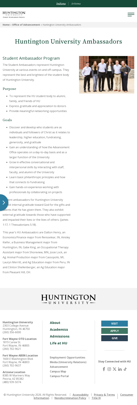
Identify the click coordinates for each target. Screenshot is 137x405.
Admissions (59, 336)
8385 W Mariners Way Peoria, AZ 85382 (16, 377)
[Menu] (131, 14)
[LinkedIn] (120, 369)
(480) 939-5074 (12, 382)
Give (115, 338)
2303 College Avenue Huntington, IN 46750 (16, 327)
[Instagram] (109, 369)
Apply (114, 331)
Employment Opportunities (67, 357)
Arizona (76, 3)
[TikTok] (125, 369)
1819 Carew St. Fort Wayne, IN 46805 (16, 343)
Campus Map (58, 371)
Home (6, 24)
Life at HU (58, 343)
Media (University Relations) (68, 362)
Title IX (96, 398)
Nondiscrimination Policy (70, 398)
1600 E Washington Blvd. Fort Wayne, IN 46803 (18, 360)
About (55, 322)
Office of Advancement (26, 24)
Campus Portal (59, 376)
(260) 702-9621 (12, 349)
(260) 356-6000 (12, 332)
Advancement (59, 367)
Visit (114, 323)
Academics (59, 329)
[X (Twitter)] (115, 369)
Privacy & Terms (104, 395)
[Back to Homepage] (68, 298)
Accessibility (81, 395)
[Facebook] (104, 369)
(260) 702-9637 (12, 365)
